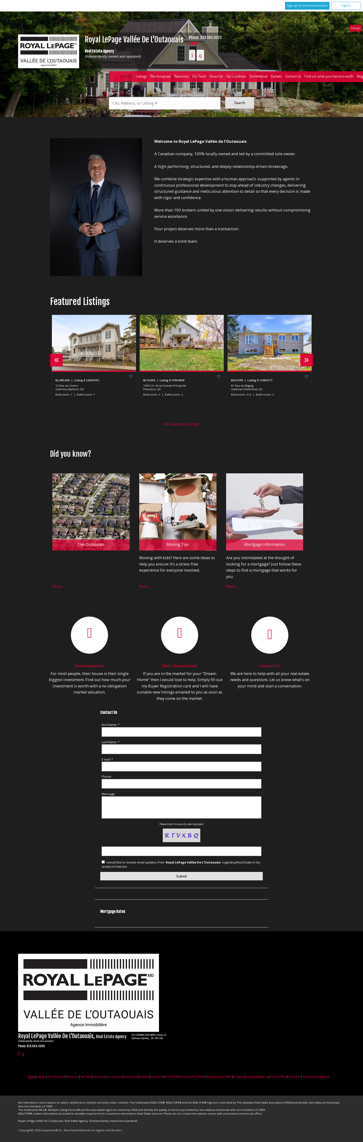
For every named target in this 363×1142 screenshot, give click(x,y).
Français (356, 28)
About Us (216, 76)
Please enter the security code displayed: (181, 824)
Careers (276, 76)
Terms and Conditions (315, 1077)
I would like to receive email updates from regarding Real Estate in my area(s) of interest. (181, 864)
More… (58, 586)
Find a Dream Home (179, 665)
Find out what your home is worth (185, 1077)
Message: (108, 794)
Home (128, 76)
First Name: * (111, 725)
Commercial (258, 76)
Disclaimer (294, 1077)
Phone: (107, 776)
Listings (141, 76)
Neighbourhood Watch (219, 1077)
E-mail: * (107, 759)
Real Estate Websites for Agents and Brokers (93, 1130)
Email (193, 43)
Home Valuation (89, 665)
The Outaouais (160, 76)
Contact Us (293, 76)
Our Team (199, 76)
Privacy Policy (278, 1077)
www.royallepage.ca (257, 1077)
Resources (181, 76)
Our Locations (236, 76)
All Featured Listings (181, 424)
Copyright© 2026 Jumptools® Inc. (40, 1130)
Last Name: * (110, 742)
